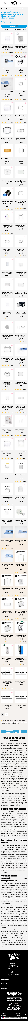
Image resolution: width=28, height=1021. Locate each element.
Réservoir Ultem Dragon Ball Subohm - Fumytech (7, 160)
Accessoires (9, 8)
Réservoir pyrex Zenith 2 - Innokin (21, 430)
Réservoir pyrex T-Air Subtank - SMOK (7, 336)
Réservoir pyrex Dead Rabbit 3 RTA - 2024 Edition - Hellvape (7, 226)
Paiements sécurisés (3, 1014)
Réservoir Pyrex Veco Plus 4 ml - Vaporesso (20, 475)
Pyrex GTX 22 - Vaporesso (7, 250)
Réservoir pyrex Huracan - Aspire (20, 407)
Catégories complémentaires (10, 22)
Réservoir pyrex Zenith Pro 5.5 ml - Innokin (7, 407)
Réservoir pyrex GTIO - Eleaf (21, 452)
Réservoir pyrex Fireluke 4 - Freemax (21, 313)
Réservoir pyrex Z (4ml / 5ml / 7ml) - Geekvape (7, 47)
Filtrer (12, 26)
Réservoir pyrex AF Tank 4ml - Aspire (21, 139)
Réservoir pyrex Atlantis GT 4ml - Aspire (21, 293)
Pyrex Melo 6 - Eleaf (21, 705)
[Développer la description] (26, 15)
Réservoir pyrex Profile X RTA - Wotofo (21, 273)
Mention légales (18, 1014)
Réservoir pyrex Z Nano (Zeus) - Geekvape (7, 452)
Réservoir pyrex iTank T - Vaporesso (21, 202)
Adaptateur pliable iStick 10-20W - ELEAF (21, 659)
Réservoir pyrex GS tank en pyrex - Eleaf (21, 636)
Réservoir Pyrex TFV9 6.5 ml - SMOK (7, 498)
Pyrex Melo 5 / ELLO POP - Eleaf (7, 706)
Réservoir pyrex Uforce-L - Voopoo (7, 313)
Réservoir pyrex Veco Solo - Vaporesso (7, 589)
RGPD (25, 1014)
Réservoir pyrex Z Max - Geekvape (7, 116)
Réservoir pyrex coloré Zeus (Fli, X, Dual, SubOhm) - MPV (7, 202)
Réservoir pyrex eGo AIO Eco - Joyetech (7, 273)
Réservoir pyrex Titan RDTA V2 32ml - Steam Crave (20, 181)
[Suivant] (11, 714)
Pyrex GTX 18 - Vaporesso (20, 250)
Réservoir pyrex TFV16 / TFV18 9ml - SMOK (7, 359)
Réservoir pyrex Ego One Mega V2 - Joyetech (21, 566)
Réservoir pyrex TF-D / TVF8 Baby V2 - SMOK (7, 180)
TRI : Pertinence (20, 29)
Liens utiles (14, 979)
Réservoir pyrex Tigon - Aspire (21, 541)
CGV (11, 1014)
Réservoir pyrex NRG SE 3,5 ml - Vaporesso (7, 636)
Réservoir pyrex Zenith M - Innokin (21, 226)
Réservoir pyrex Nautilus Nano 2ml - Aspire (7, 682)
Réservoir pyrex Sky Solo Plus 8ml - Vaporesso (7, 383)
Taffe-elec (14, 984)
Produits (14, 988)
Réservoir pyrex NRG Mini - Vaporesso (7, 521)
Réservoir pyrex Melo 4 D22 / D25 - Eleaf (21, 47)
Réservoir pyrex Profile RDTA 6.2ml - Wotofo (7, 293)
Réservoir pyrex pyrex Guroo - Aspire (7, 475)
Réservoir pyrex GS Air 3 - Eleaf (20, 521)
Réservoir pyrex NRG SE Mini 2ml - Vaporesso (21, 612)
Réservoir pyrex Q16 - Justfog (20, 69)
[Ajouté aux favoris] (12, 33)
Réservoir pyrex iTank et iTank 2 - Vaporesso (20, 116)
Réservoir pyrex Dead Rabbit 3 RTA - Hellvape (21, 383)
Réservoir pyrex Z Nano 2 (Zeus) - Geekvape (21, 92)
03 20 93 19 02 (15, 975)
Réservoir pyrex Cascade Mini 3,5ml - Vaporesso (7, 612)
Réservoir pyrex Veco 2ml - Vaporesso (20, 589)
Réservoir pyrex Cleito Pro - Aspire (7, 565)
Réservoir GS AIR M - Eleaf (7, 659)
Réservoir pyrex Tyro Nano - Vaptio (7, 430)
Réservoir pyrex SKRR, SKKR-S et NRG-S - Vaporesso (7, 93)
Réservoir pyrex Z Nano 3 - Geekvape (7, 139)
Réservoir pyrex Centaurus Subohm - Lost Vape (20, 359)
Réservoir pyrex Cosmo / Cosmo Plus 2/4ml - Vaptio (7, 542)
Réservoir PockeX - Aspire (7, 69)
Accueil (2, 8)
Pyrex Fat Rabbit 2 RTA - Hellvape (21, 682)
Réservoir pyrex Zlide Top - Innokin (20, 336)
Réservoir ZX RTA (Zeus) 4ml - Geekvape (21, 498)
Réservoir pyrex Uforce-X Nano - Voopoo (21, 160)
